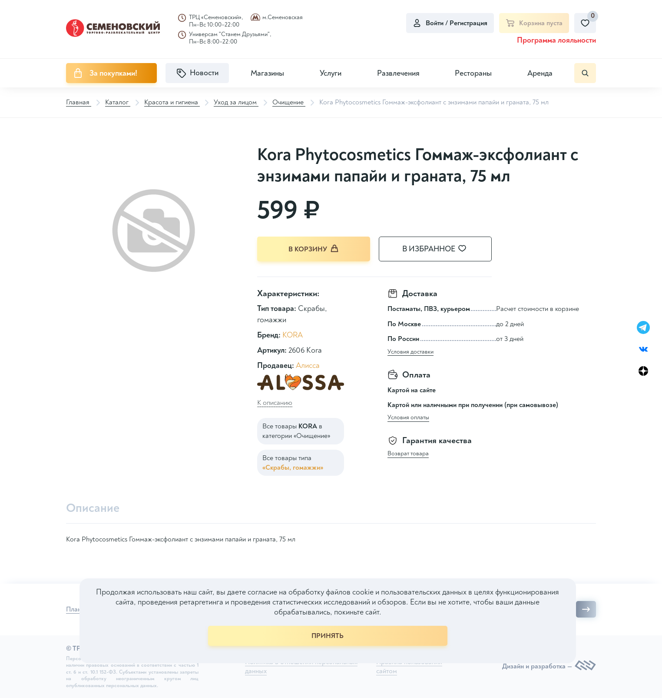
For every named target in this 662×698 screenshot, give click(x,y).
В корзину (313, 248)
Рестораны (473, 73)
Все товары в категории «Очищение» (296, 431)
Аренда (540, 73)
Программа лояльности (556, 40)
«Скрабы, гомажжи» (292, 467)
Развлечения (398, 73)
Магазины (267, 73)
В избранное (439, 249)
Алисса (308, 366)
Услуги (330, 73)
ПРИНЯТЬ (327, 635)
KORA (292, 335)
